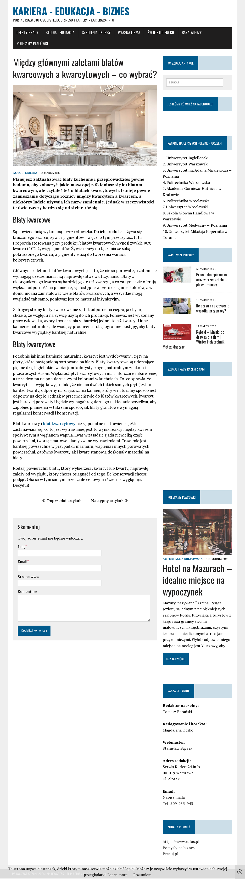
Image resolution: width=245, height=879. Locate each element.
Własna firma (128, 33)
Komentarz (26, 586)
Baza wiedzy (191, 33)
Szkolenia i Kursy (95, 33)
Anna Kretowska (189, 559)
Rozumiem (142, 874)
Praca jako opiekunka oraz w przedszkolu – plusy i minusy (211, 280)
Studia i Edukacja (59, 33)
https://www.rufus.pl (181, 842)
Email (22, 556)
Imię (21, 541)
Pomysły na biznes (179, 848)
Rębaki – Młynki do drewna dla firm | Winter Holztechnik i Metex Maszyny (198, 339)
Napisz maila (174, 798)
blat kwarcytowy (58, 418)
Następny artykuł (109, 495)
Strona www (28, 571)
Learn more (117, 874)
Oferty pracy (27, 33)
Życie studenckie (160, 33)
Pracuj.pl (170, 854)
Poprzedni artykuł (61, 495)
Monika (30, 173)
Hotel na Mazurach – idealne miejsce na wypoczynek (197, 580)
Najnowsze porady (181, 254)
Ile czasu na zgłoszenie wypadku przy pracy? (212, 308)
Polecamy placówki (31, 44)
